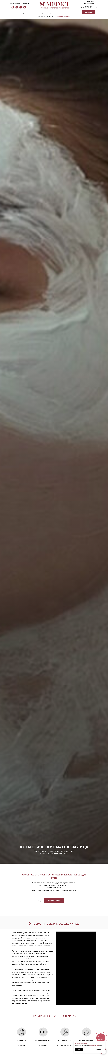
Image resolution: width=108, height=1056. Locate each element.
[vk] (16, 8)
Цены (52, 13)
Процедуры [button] (42, 13)
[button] (88, 12)
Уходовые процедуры (63, 16)
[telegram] (20, 8)
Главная (15, 13)
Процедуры (49, 16)
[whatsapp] (12, 8)
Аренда (75, 13)
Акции (23, 13)
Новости (32, 13)
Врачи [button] (59, 13)
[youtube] (24, 8)
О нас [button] (67, 13)
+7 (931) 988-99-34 (89, 1)
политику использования (94, 1045)
